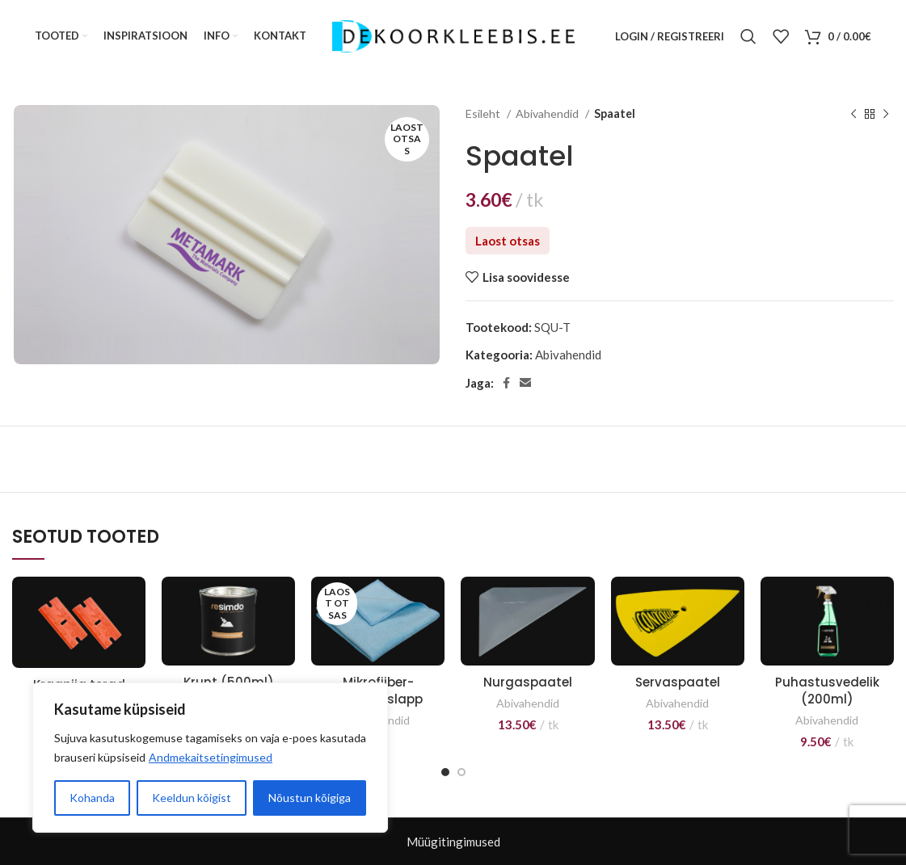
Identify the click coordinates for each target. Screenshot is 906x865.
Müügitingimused (453, 841)
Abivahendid (548, 113)
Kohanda (92, 797)
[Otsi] (748, 36)
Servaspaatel (677, 682)
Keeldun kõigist (191, 797)
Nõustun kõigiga (309, 797)
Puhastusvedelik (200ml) (827, 691)
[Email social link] (525, 382)
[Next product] (886, 114)
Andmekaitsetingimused (210, 757)
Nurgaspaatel (527, 682)
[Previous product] (853, 114)
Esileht (484, 113)
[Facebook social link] (506, 382)
